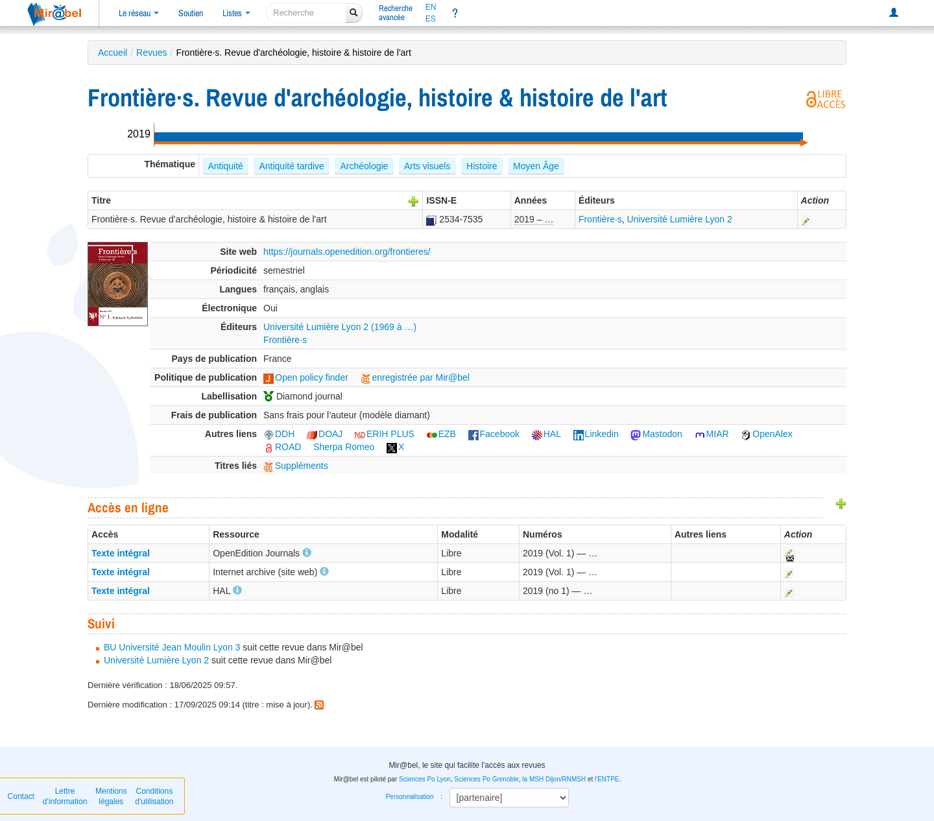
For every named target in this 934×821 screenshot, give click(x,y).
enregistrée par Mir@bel (415, 377)
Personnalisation (410, 796)
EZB (441, 434)
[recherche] (306, 12)
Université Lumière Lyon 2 (679, 219)
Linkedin (596, 434)
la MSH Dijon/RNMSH (554, 779)
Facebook (494, 434)
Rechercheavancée (396, 13)
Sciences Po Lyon (425, 779)
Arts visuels (427, 166)
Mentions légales (111, 796)
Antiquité (225, 166)
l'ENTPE (607, 779)
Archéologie (364, 166)
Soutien (190, 13)
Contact (21, 796)
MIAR (712, 434)
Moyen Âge (536, 166)
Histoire (481, 166)
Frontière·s (600, 219)
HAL (546, 434)
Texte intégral (120, 553)
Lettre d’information (65, 796)
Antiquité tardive (291, 166)
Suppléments (295, 465)
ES (430, 18)
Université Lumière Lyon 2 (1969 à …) (339, 327)
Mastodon (656, 434)
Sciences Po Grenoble (486, 779)
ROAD (282, 447)
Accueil (112, 52)
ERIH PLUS (384, 434)
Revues (151, 52)
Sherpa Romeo (343, 447)
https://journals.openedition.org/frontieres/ (347, 251)
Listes (236, 13)
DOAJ (324, 434)
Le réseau (139, 13)
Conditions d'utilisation (154, 796)
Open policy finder (305, 377)
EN (431, 7)
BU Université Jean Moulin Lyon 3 (172, 647)
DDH (278, 434)
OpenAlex (766, 434)
